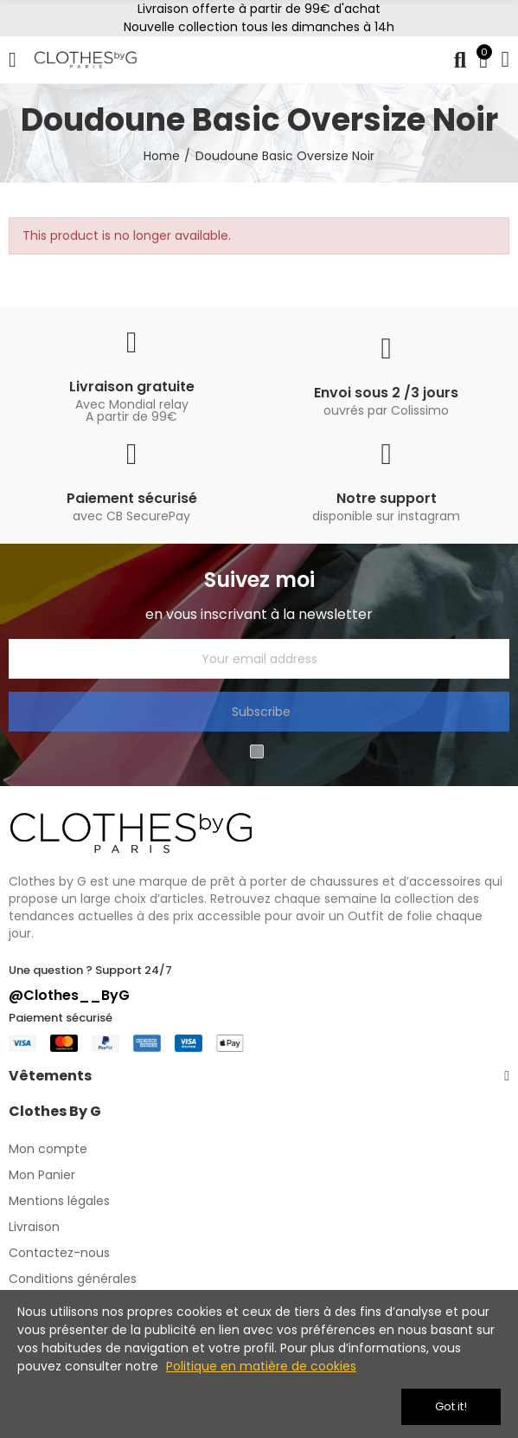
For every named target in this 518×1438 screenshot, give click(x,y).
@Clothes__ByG (69, 995)
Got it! (451, 1406)
